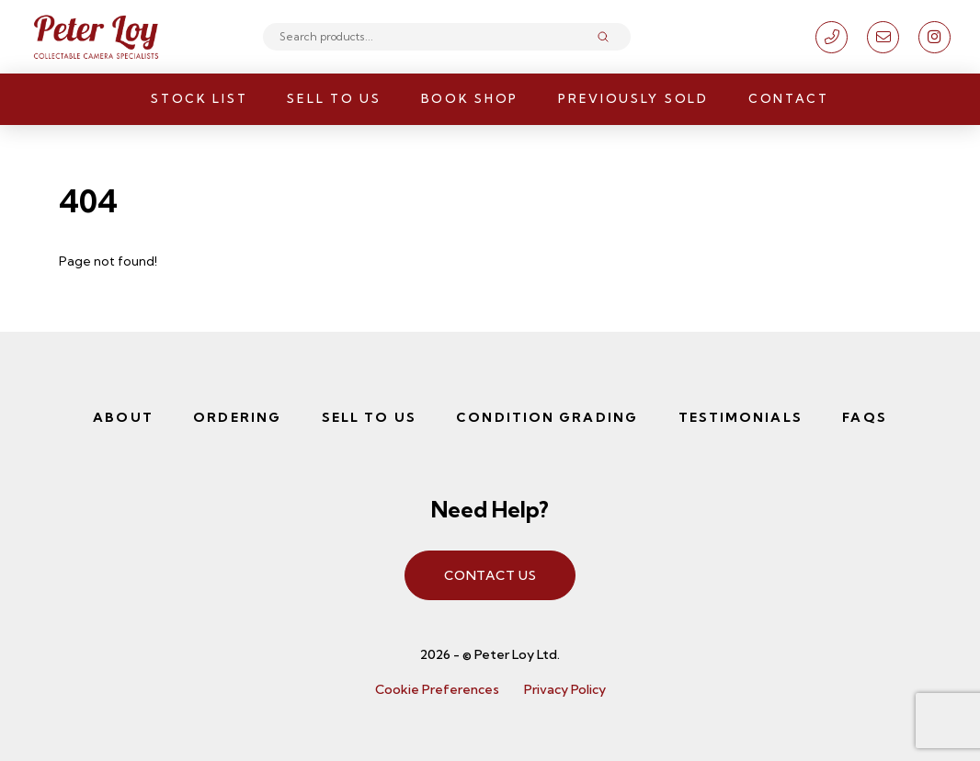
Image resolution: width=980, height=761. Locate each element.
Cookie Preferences (437, 689)
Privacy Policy (565, 689)
